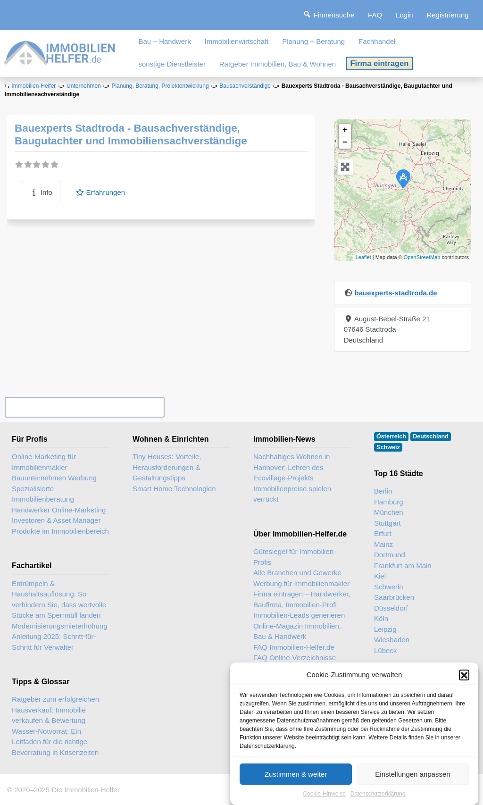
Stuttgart (387, 523)
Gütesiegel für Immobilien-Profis (294, 556)
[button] (464, 674)
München (388, 512)
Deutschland (431, 436)
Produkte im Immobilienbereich (60, 531)
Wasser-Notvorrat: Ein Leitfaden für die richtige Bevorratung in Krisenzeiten (55, 741)
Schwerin (388, 587)
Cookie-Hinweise (324, 794)
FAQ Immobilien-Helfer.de (293, 647)
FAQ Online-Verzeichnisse (294, 658)
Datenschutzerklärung (378, 794)
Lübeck (385, 650)
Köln (381, 618)
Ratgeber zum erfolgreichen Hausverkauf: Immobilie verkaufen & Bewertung (55, 709)
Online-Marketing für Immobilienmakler (44, 462)
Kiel (380, 576)
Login (404, 15)
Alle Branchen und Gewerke (297, 573)
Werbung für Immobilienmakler (301, 583)
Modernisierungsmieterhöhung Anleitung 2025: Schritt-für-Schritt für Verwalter (60, 636)
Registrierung (447, 15)
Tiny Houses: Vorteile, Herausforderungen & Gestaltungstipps (167, 467)
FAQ (375, 15)
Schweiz (388, 447)
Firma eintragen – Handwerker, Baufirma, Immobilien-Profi (301, 599)
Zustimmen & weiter (296, 774)
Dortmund (389, 555)
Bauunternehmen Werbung (54, 478)
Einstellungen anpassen (412, 774)
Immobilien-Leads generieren (299, 615)
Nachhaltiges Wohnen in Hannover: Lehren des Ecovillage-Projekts (291, 467)
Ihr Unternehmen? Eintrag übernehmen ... (84, 407)
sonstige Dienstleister (172, 64)
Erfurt (382, 533)
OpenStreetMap (422, 257)
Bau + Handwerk (164, 41)
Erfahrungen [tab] (100, 192)
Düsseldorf (391, 608)
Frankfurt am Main (403, 566)
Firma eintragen (379, 63)
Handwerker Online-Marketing (59, 510)
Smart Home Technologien (174, 489)
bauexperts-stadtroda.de (396, 293)
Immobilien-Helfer (33, 86)
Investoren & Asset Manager (56, 520)
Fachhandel (376, 41)
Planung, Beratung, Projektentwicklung (159, 86)
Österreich (391, 436)
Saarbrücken (394, 597)
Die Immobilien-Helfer (85, 790)
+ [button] (345, 130)
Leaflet (363, 257)
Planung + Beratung (313, 41)
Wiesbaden (391, 640)
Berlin (383, 491)
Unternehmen (84, 86)
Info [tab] (41, 192)
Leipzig (385, 629)
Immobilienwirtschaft (237, 41)
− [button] (345, 142)
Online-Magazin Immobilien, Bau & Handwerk (297, 631)
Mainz (383, 544)
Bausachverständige (245, 86)
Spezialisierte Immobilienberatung (43, 494)
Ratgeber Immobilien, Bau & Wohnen (277, 64)
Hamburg (388, 502)
